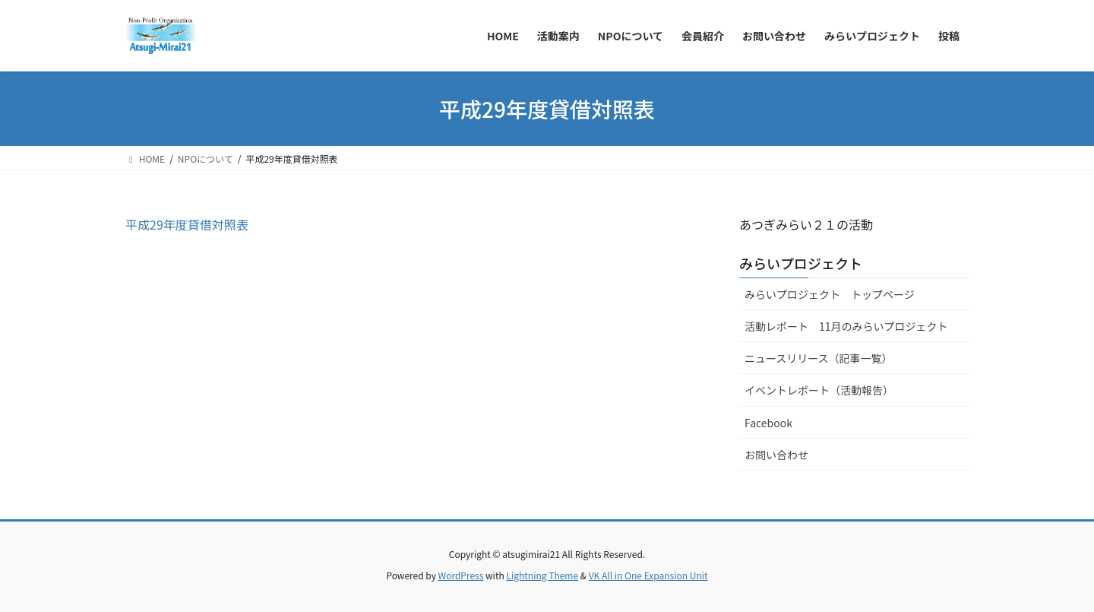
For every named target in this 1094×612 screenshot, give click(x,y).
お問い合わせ (776, 454)
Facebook (768, 422)
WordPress (461, 575)
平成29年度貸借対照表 (186, 224)
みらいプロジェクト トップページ (830, 294)
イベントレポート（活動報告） (819, 390)
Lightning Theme (542, 575)
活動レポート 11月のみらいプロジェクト (846, 326)
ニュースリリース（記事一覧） (819, 358)
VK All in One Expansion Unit (648, 575)
